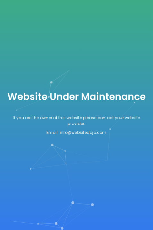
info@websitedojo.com (83, 132)
